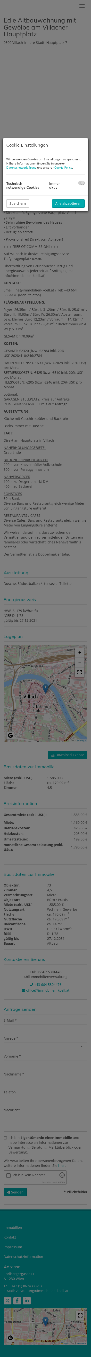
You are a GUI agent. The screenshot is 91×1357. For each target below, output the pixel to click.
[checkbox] (81, 183)
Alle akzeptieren (68, 203)
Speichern (17, 203)
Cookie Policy (63, 167)
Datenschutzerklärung (21, 167)
